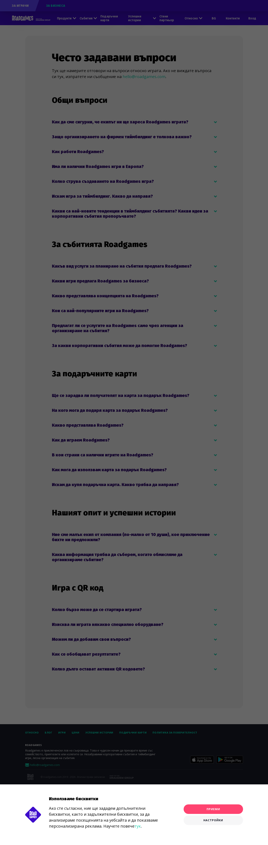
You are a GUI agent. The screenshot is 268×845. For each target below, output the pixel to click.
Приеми (213, 809)
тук (137, 826)
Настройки (213, 820)
